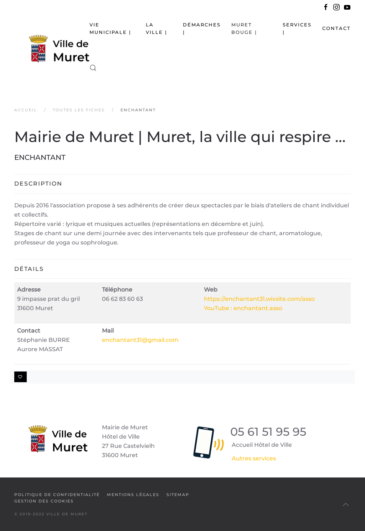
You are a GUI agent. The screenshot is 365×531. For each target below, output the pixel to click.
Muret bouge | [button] (244, 28)
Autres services (254, 458)
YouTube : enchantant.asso (243, 308)
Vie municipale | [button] (110, 28)
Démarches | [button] (202, 28)
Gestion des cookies (44, 501)
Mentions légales (133, 494)
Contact (336, 28)
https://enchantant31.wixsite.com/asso (259, 298)
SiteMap (177, 494)
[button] (93, 68)
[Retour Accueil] (51, 48)
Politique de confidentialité (57, 494)
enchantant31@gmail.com (140, 340)
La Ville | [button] (156, 28)
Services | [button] (297, 28)
